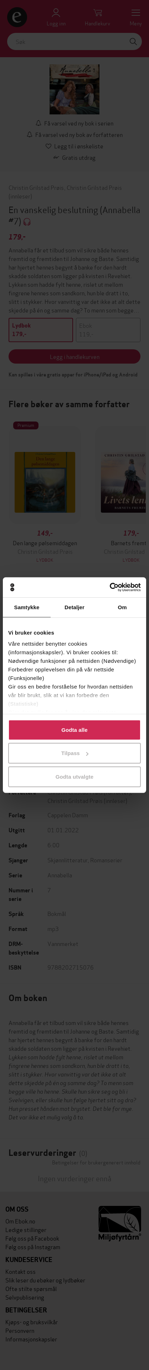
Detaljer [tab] (74, 607)
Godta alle (74, 729)
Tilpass (74, 753)
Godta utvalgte (74, 776)
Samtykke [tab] (27, 607)
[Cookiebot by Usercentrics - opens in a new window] (109, 587)
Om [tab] (122, 607)
